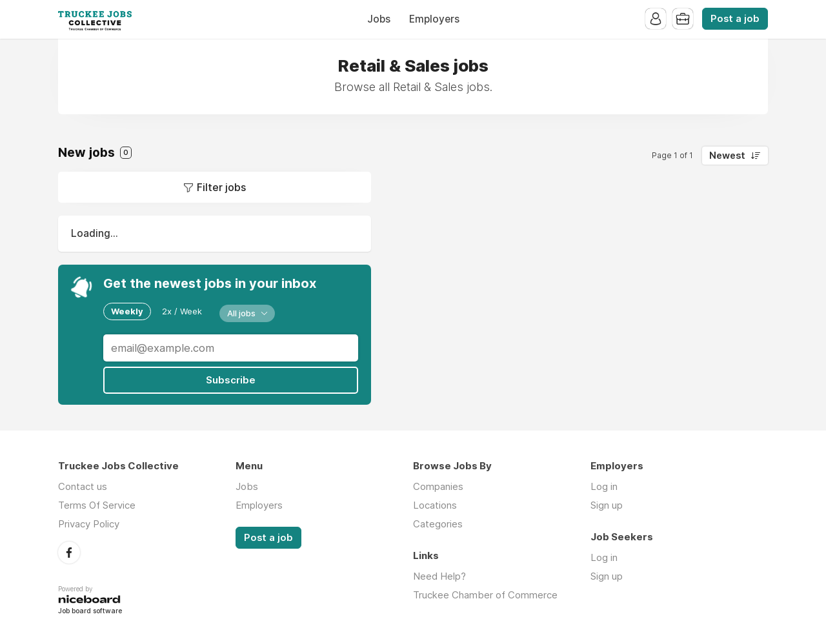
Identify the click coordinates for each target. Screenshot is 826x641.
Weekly (127, 311)
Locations (435, 505)
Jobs (378, 19)
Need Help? (439, 576)
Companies (438, 486)
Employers (434, 19)
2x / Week (182, 311)
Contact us (82, 486)
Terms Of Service (97, 505)
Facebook (69, 553)
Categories (438, 524)
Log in (604, 486)
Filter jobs (221, 187)
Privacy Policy (88, 524)
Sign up (606, 505)
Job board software (90, 611)
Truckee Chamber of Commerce (485, 595)
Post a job (735, 19)
